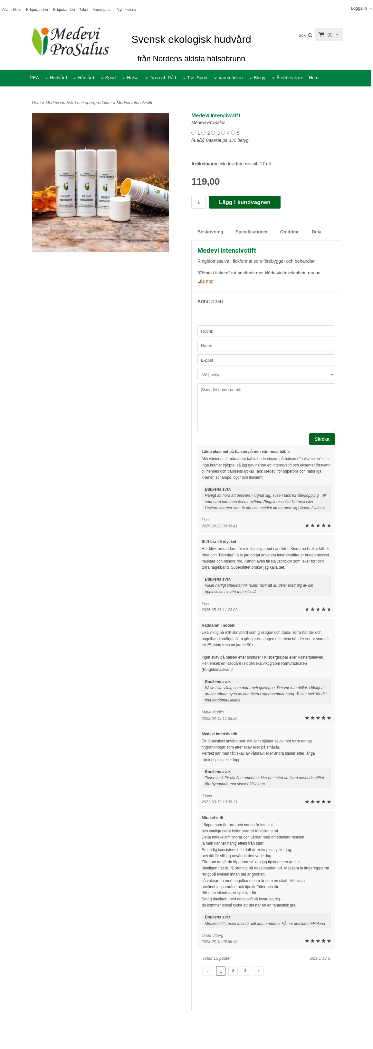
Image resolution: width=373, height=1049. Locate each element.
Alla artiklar (11, 9)
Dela (316, 231)
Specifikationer (251, 231)
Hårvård (86, 77)
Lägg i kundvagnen (245, 202)
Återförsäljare (289, 77)
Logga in (359, 8)
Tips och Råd (163, 77)
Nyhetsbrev (126, 9)
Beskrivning (210, 231)
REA (34, 77)
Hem (314, 77)
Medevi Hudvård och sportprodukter (79, 102)
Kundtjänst (102, 9)
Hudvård (58, 77)
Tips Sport (197, 77)
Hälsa (133, 77)
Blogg (259, 77)
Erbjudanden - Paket (70, 9)
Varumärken (230, 77)
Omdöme (290, 231)
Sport (110, 77)
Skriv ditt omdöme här (266, 407)
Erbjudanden (37, 9)
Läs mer (205, 281)
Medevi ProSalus (208, 122)
